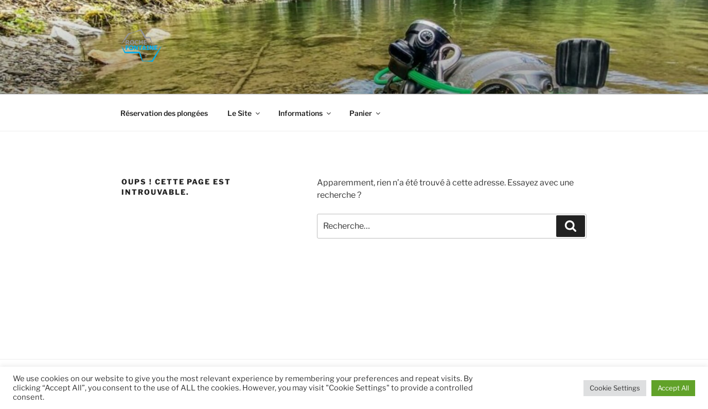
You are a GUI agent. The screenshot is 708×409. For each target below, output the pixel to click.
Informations (305, 113)
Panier (365, 113)
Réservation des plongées (164, 113)
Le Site (244, 113)
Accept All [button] (673, 388)
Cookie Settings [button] (615, 388)
